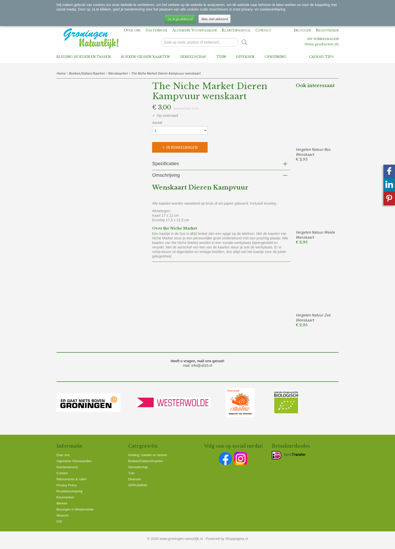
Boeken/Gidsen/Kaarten (145, 57)
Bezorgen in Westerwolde (75, 509)
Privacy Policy (66, 485)
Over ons (132, 30)
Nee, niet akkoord (214, 19)
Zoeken (243, 42)
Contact (263, 30)
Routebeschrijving (69, 491)
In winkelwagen (182, 147)
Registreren (327, 30)
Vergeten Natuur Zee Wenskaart (313, 317)
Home (60, 73)
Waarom (62, 515)
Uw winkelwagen (323, 39)
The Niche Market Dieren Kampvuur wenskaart (166, 73)
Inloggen (302, 30)
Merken (61, 503)
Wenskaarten (118, 73)
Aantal (157, 123)
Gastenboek (156, 30)
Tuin (221, 57)
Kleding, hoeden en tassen (83, 57)
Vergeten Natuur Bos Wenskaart (313, 152)
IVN (59, 521)
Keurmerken (65, 497)
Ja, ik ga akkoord (179, 19)
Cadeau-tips (321, 57)
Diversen (245, 57)
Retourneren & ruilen (71, 479)
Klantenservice (236, 30)
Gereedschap (193, 57)
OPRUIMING (275, 57)
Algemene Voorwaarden (194, 30)
